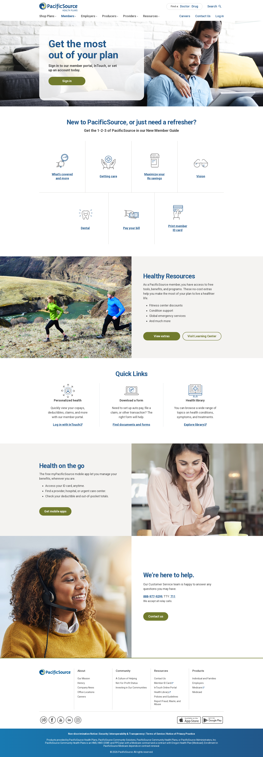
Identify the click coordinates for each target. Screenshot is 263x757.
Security (103, 734)
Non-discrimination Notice (83, 734)
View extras (162, 337)
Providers (129, 16)
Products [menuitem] (198, 671)
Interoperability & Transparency (127, 734)
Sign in (67, 82)
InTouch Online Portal (165, 688)
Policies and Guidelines (166, 697)
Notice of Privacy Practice (180, 734)
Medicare (197, 688)
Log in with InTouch (66, 425)
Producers (109, 16)
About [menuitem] (81, 671)
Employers (88, 16)
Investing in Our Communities (131, 688)
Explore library (194, 425)
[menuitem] (184, 7)
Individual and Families (204, 679)
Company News (85, 688)
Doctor (185, 6)
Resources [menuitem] (161, 671)
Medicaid (197, 693)
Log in (220, 16)
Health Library (161, 693)
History (81, 684)
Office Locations (85, 693)
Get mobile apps (55, 512)
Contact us (155, 617)
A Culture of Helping (126, 679)
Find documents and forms (131, 425)
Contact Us (203, 16)
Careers (184, 16)
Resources (150, 16)
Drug (195, 6)
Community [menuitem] (123, 671)
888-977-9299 (152, 597)
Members (67, 16)
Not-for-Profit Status (127, 684)
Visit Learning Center (202, 337)
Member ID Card (162, 684)
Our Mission (83, 679)
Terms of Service (155, 734)
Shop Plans (46, 16)
